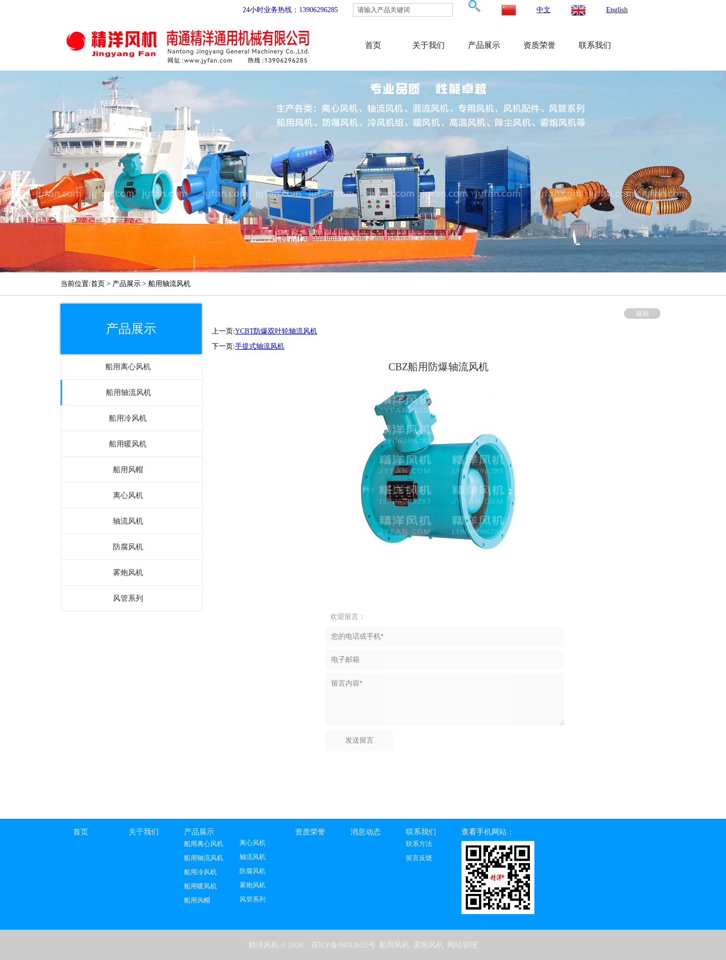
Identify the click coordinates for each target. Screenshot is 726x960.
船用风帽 (197, 900)
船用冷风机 (200, 872)
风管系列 (252, 899)
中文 (543, 10)
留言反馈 (419, 858)
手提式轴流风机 (259, 346)
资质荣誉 (539, 45)
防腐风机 (252, 871)
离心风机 (252, 842)
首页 (373, 45)
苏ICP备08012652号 (343, 945)
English (617, 10)
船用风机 (394, 945)
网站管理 (462, 945)
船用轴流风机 (203, 858)
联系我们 (595, 45)
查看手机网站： (487, 832)
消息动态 (365, 832)
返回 (642, 313)
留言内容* (444, 699)
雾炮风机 (252, 885)
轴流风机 (252, 857)
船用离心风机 (203, 844)
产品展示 (484, 45)
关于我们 (428, 45)
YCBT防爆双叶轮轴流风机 (276, 331)
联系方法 (419, 844)
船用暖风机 (200, 886)
